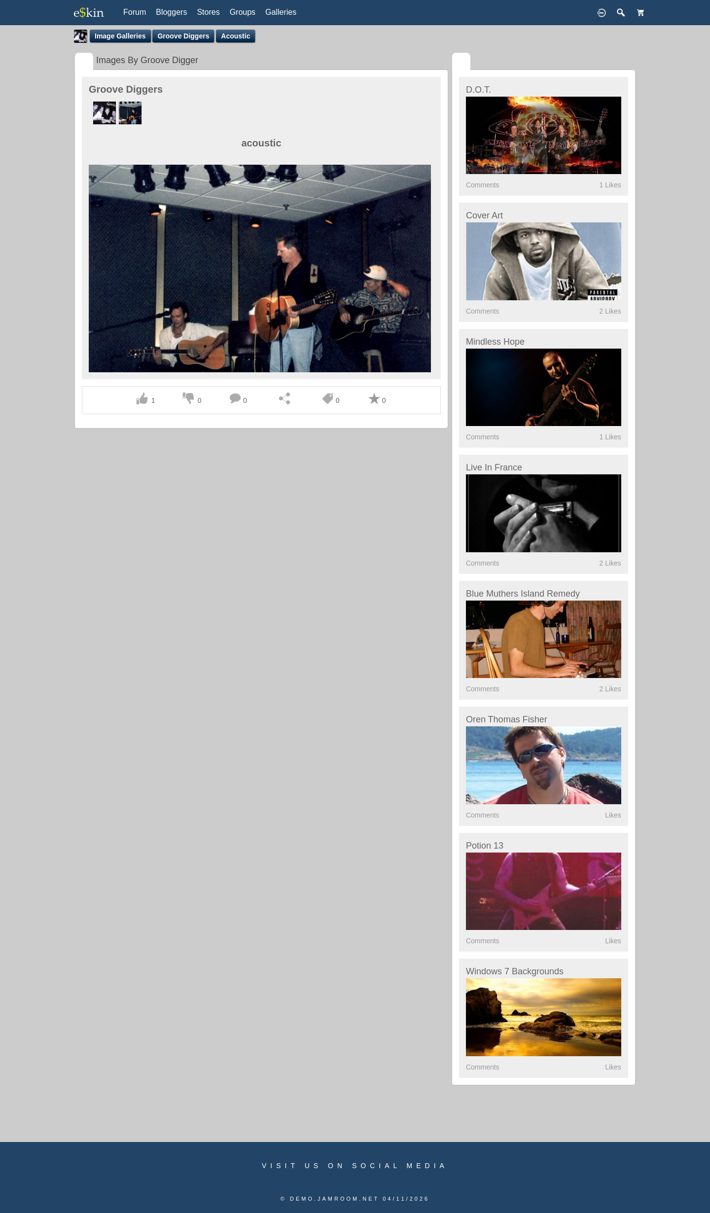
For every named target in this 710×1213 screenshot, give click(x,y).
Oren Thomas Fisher (506, 719)
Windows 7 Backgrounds (515, 971)
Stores (208, 12)
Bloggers (171, 12)
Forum (134, 12)
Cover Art (484, 215)
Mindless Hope (495, 342)
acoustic (235, 36)
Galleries (280, 12)
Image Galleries (120, 36)
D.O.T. (478, 90)
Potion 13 (484, 846)
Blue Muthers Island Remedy (523, 594)
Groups (242, 12)
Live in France (494, 467)
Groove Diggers (183, 36)
